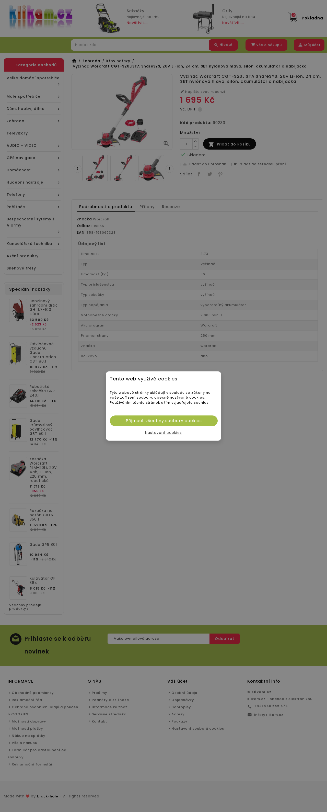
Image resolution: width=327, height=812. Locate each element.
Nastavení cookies (163, 432)
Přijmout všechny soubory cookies (164, 421)
